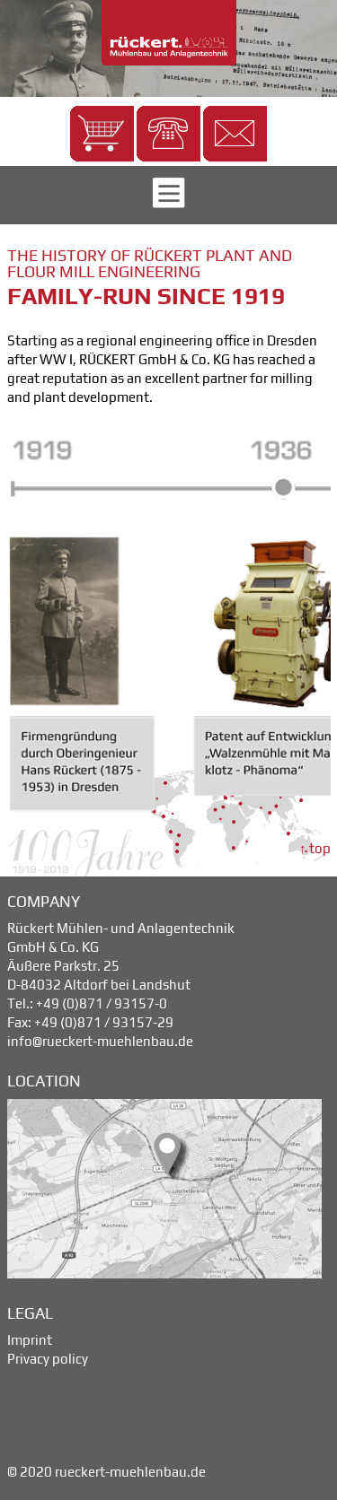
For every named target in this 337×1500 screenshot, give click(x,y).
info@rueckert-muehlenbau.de (100, 1041)
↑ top (315, 848)
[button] (102, 133)
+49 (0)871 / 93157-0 (101, 1003)
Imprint (29, 1339)
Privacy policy (47, 1358)
